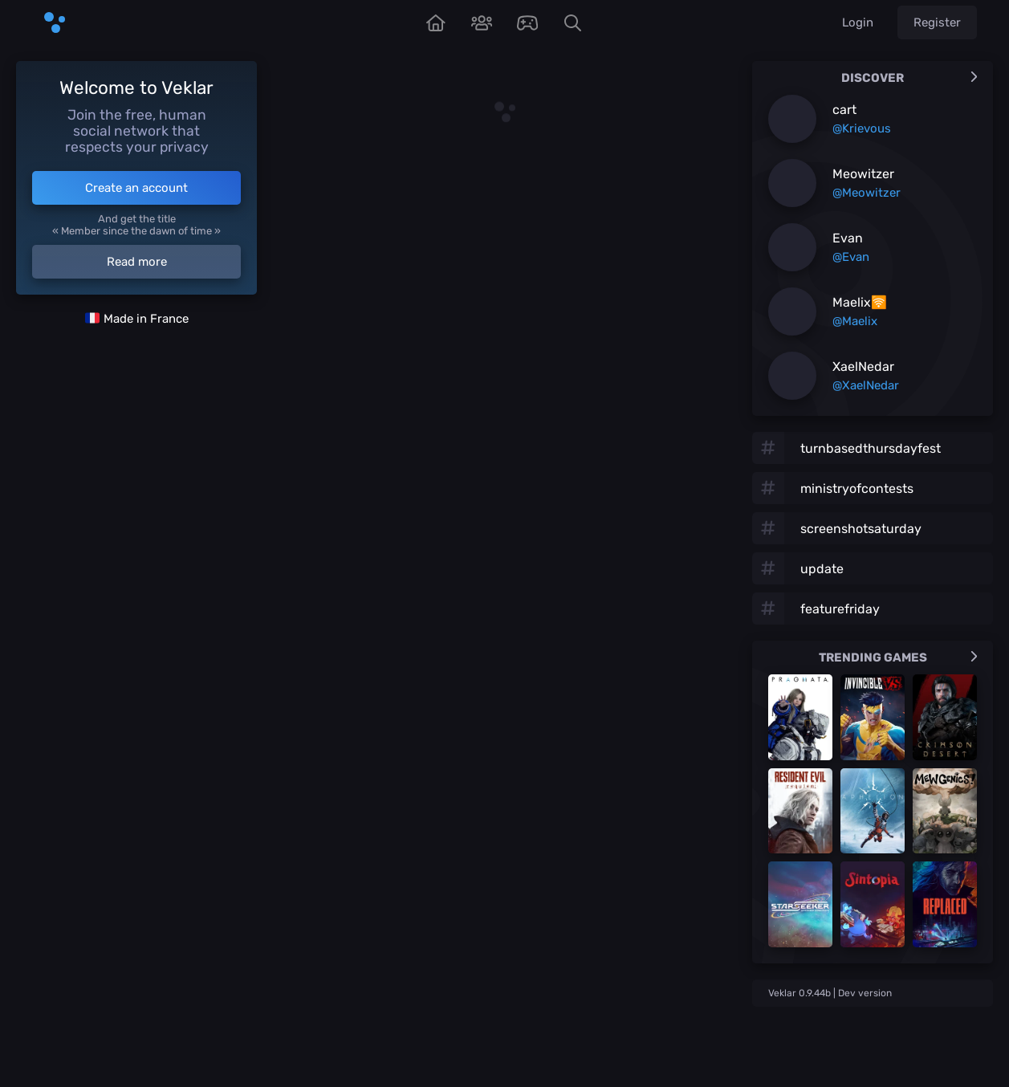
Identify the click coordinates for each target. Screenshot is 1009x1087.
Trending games (898, 657)
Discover (909, 78)
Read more (137, 261)
